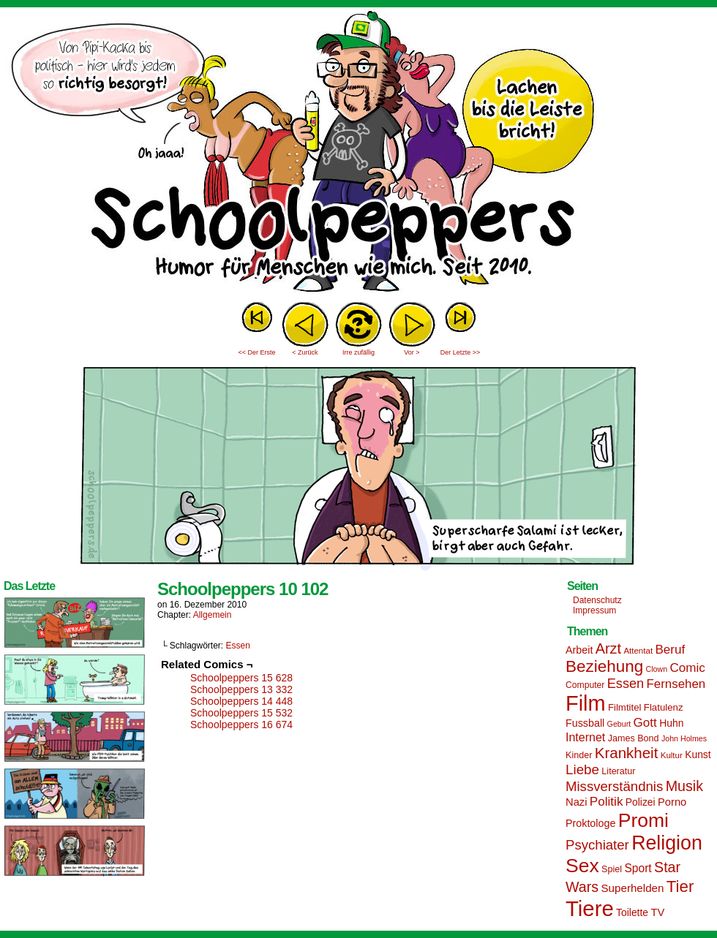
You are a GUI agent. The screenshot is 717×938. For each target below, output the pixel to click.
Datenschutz (597, 600)
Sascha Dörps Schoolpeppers (358, 153)
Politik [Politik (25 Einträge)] (606, 802)
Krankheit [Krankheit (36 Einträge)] (626, 752)
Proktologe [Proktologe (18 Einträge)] (590, 823)
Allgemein (212, 615)
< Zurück (305, 352)
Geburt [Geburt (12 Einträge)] (619, 723)
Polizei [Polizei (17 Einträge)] (641, 802)
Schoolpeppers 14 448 (241, 701)
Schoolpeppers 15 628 (241, 678)
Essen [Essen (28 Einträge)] (625, 683)
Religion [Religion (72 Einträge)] (666, 843)
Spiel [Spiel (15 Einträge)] (611, 869)
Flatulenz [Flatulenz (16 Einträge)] (663, 707)
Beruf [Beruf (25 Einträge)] (670, 650)
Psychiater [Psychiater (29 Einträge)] (597, 844)
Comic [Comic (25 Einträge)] (687, 668)
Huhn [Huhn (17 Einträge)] (671, 723)
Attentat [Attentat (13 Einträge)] (638, 650)
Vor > (411, 352)
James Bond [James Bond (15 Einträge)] (633, 738)
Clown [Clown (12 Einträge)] (656, 669)
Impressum (594, 610)
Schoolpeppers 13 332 (241, 689)
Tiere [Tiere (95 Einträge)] (590, 908)
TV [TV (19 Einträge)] (657, 912)
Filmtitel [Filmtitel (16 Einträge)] (625, 707)
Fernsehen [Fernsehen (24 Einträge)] (676, 684)
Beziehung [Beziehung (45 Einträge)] (604, 666)
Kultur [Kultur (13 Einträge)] (672, 755)
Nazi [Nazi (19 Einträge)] (576, 802)
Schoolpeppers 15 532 (241, 713)
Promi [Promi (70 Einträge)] (643, 820)
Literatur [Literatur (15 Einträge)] (618, 771)
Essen (238, 645)
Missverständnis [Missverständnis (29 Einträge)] (614, 786)
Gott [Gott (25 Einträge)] (645, 723)
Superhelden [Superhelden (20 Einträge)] (632, 888)
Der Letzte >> (460, 352)
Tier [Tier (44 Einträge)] (680, 886)
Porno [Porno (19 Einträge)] (672, 802)
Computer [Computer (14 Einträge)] (585, 685)
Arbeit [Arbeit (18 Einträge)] (579, 650)
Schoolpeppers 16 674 (241, 724)
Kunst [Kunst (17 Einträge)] (697, 754)
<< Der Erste (256, 352)
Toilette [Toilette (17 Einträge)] (632, 912)
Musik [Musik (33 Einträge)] (684, 786)
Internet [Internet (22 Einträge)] (585, 737)
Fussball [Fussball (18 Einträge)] (585, 723)
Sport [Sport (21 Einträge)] (637, 868)
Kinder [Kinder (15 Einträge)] (579, 755)
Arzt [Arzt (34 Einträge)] (608, 648)
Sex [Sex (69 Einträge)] (582, 866)
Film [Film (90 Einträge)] (586, 703)
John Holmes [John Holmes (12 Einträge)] (684, 738)
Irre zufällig (358, 352)
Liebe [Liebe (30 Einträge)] (582, 769)
